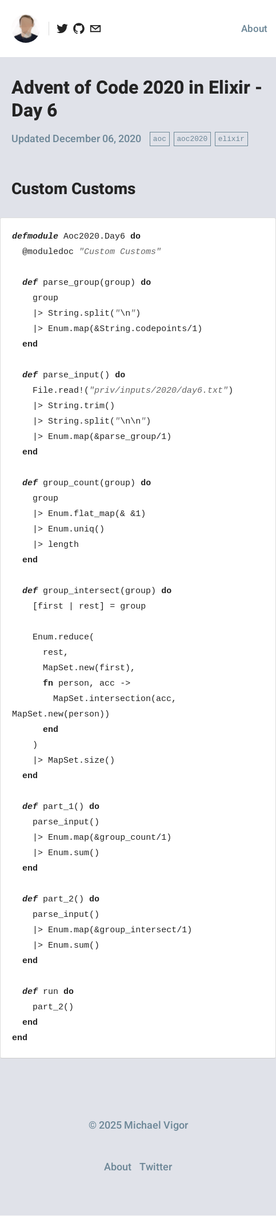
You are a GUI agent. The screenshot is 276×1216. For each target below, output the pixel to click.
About (254, 29)
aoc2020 (192, 138)
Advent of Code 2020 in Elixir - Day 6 (136, 99)
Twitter (155, 1167)
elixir (231, 138)
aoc (159, 138)
